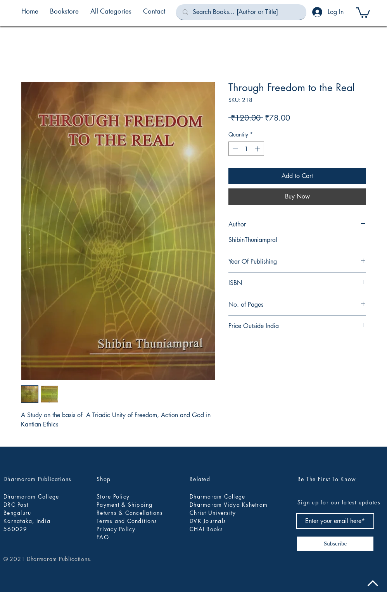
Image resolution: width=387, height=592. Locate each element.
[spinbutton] (246, 148)
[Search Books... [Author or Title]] (241, 12)
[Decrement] (234, 148)
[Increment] (258, 148)
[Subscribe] (335, 543)
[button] (111, 11)
